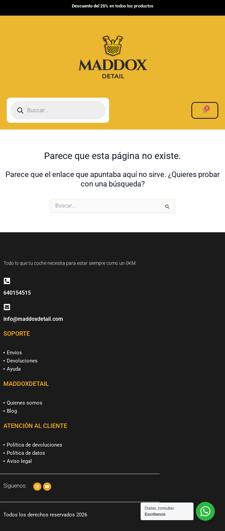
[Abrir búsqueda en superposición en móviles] (58, 110)
